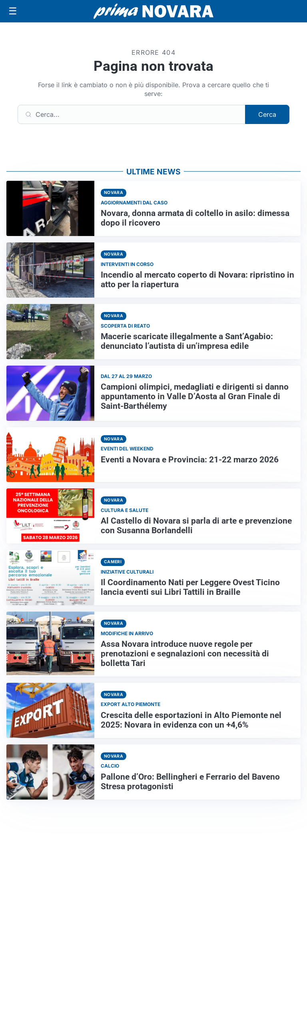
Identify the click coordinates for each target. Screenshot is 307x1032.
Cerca (267, 114)
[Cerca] (131, 114)
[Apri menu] (13, 11)
